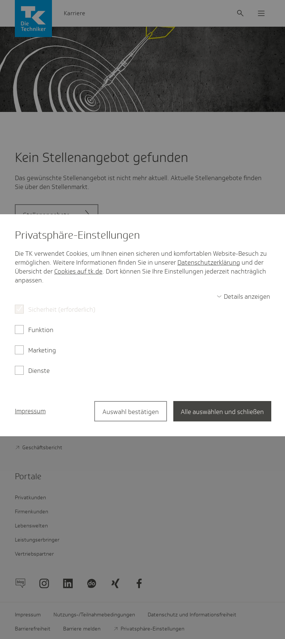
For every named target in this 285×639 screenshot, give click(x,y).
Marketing (42, 350)
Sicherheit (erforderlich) (61, 309)
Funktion (40, 330)
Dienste (39, 371)
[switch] (243, 296)
